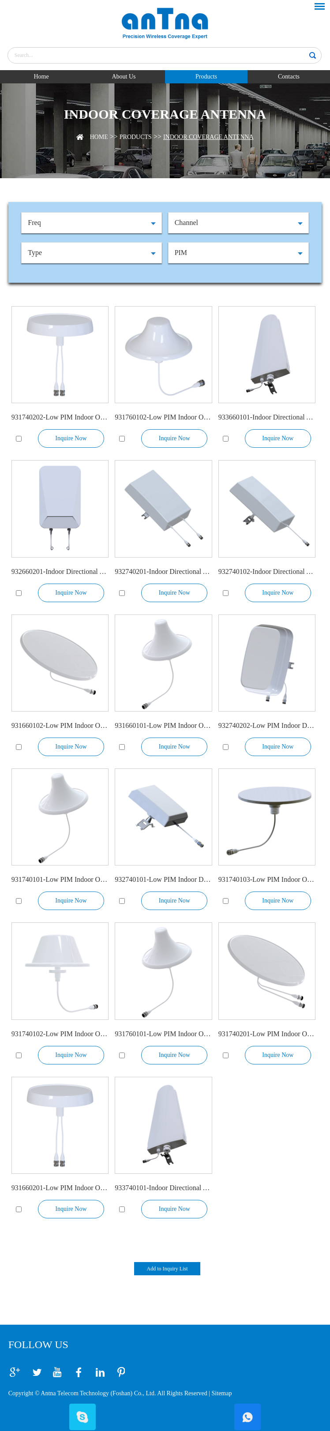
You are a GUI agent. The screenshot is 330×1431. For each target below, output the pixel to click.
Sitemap (222, 1393)
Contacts (289, 76)
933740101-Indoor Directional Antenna (163, 1187)
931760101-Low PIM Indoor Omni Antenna (163, 1034)
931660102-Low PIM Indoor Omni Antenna (60, 725)
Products (206, 76)
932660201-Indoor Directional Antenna (60, 571)
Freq (34, 222)
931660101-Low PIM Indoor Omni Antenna (163, 725)
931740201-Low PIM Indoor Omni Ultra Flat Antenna (266, 1034)
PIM (181, 252)
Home (41, 76)
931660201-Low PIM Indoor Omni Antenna (60, 1187)
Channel (186, 222)
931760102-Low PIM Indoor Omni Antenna (163, 417)
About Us (123, 76)
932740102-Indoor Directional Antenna (266, 571)
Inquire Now (70, 438)
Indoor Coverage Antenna (208, 137)
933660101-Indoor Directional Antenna (266, 417)
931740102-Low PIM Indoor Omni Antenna (60, 1034)
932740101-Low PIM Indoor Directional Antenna (163, 879)
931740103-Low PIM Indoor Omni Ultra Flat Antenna (266, 879)
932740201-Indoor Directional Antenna (163, 571)
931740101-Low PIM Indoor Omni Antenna (60, 879)
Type (35, 252)
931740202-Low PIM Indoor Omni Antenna (60, 417)
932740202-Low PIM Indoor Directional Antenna (266, 725)
